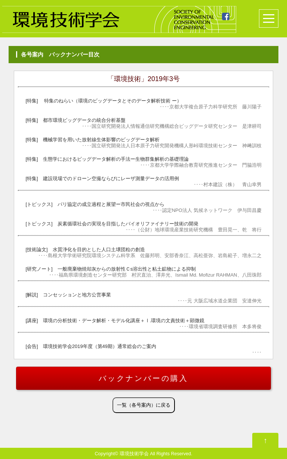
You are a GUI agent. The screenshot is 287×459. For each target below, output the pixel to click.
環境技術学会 (134, 453)
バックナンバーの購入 (143, 378)
